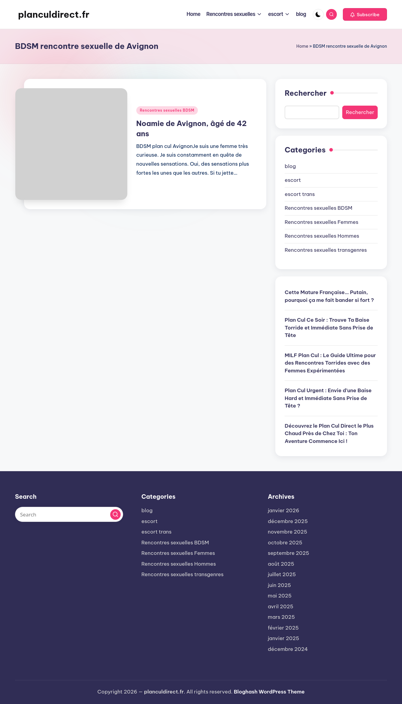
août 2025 (281, 564)
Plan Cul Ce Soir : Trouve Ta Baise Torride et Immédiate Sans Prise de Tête (329, 327)
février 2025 (283, 627)
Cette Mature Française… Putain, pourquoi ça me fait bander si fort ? (329, 296)
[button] (365, 14)
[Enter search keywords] (69, 514)
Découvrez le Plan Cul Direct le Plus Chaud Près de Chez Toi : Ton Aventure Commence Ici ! (329, 433)
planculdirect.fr (53, 14)
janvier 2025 (283, 638)
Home (302, 46)
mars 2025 (281, 617)
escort (293, 180)
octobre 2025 (285, 542)
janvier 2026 (283, 510)
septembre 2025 (288, 553)
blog (290, 166)
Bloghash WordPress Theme (269, 691)
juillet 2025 (282, 574)
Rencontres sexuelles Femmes (321, 222)
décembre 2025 (288, 521)
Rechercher (305, 93)
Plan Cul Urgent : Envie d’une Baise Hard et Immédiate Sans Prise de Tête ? (328, 398)
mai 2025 (280, 595)
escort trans (300, 194)
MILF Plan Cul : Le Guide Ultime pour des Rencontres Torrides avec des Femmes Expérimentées (330, 363)
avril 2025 (280, 606)
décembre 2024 (288, 649)
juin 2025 (279, 585)
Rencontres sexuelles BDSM (167, 110)
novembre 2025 (287, 531)
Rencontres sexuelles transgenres (326, 250)
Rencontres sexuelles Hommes (322, 236)
